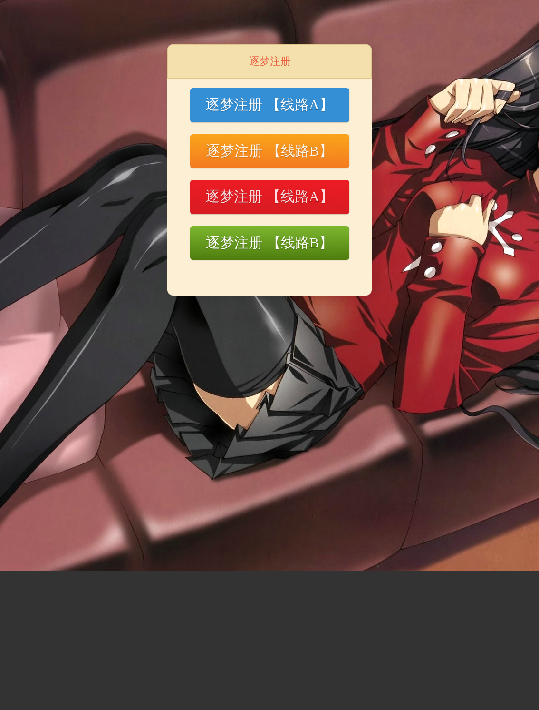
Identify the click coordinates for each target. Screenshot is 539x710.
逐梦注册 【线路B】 (269, 150)
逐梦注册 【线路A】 (269, 104)
